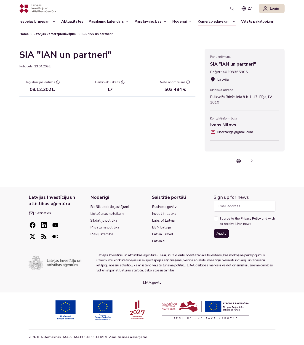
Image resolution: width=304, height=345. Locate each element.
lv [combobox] (246, 8)
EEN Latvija (161, 227)
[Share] (251, 161)
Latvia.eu (159, 241)
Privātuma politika (104, 227)
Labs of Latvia (163, 220)
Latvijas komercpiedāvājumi (55, 34)
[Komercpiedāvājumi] (217, 21)
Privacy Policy (251, 218)
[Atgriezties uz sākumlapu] (37, 8)
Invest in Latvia (164, 213)
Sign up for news (231, 197)
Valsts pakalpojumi (257, 22)
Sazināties (40, 213)
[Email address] (244, 206)
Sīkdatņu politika (103, 220)
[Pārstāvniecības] (151, 21)
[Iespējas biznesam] (37, 21)
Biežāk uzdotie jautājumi (109, 206)
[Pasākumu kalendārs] (109, 21)
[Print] (238, 161)
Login (271, 8)
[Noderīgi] (182, 21)
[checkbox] (216, 219)
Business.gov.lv (164, 206)
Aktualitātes (72, 22)
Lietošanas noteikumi (107, 213)
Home (24, 34)
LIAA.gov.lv (152, 282)
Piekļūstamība (101, 234)
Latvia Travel (162, 234)
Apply (221, 233)
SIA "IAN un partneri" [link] (97, 34)
